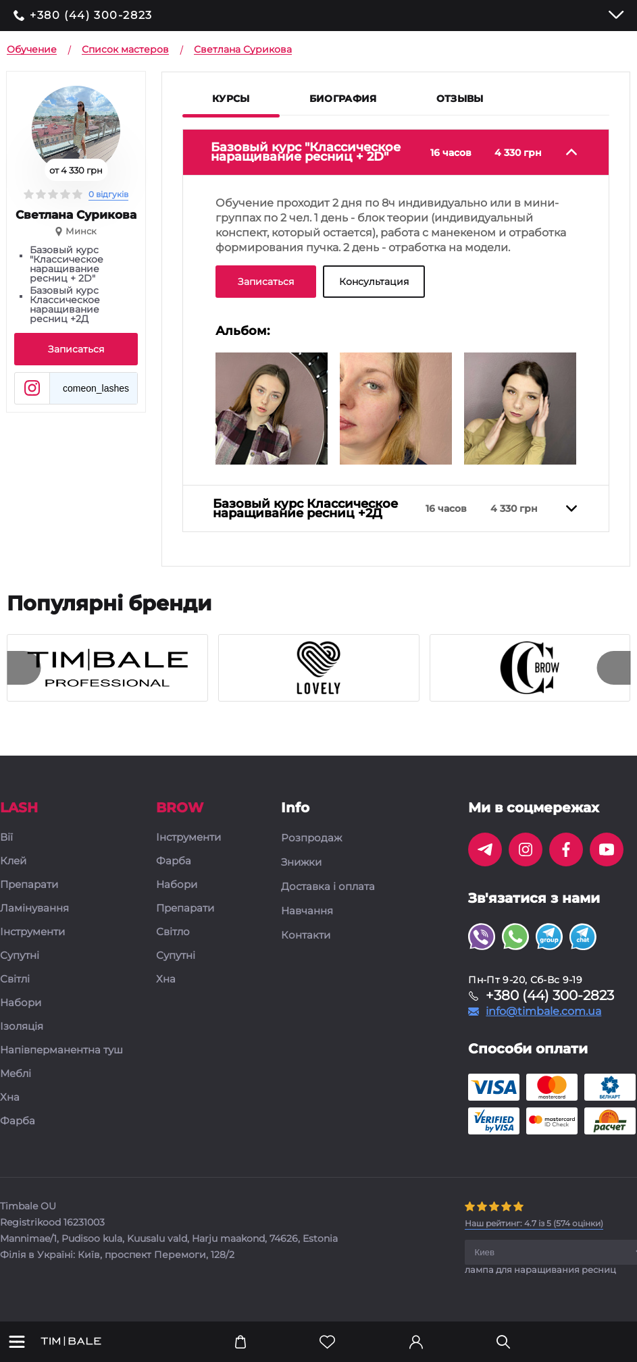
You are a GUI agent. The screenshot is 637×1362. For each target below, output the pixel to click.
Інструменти (32, 942)
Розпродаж (311, 848)
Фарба (17, 1131)
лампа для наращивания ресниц (540, 1279)
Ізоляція (21, 1037)
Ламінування (34, 919)
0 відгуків (108, 194)
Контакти (305, 945)
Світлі (15, 990)
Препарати (29, 895)
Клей (13, 871)
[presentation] (24, 678)
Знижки (301, 872)
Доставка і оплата (328, 896)
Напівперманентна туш (61, 1060)
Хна (10, 1108)
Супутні (19, 966)
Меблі (15, 1084)
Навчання (307, 921)
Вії (6, 848)
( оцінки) (534, 1233)
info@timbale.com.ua (543, 1021)
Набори (20, 1013)
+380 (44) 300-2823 (91, 15)
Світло (173, 942)
